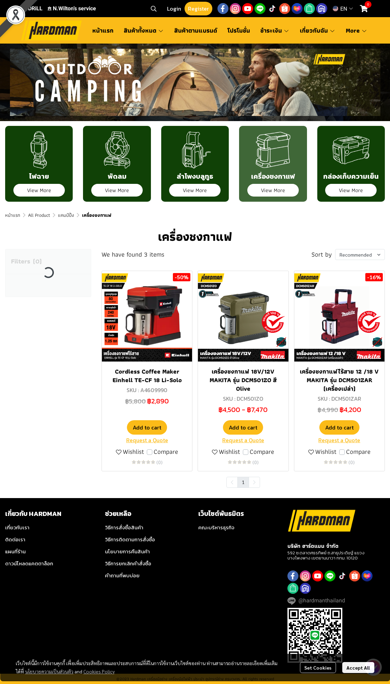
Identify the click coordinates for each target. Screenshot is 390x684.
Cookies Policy (99, 671)
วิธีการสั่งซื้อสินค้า (124, 527)
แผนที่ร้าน (15, 551)
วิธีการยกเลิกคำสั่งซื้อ (128, 563)
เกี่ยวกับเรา (17, 527)
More (356, 30)
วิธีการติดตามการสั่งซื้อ (130, 539)
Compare (166, 452)
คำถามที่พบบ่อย (122, 575)
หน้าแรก (12, 215)
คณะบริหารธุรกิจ (216, 527)
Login (174, 8)
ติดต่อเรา (15, 539)
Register (198, 8)
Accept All (358, 667)
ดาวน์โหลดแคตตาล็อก (29, 563)
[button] (153, 8)
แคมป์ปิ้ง (66, 215)
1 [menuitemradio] (243, 482)
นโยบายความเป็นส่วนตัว (49, 671)
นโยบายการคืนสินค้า (127, 551)
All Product (39, 215)
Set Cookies (317, 667)
